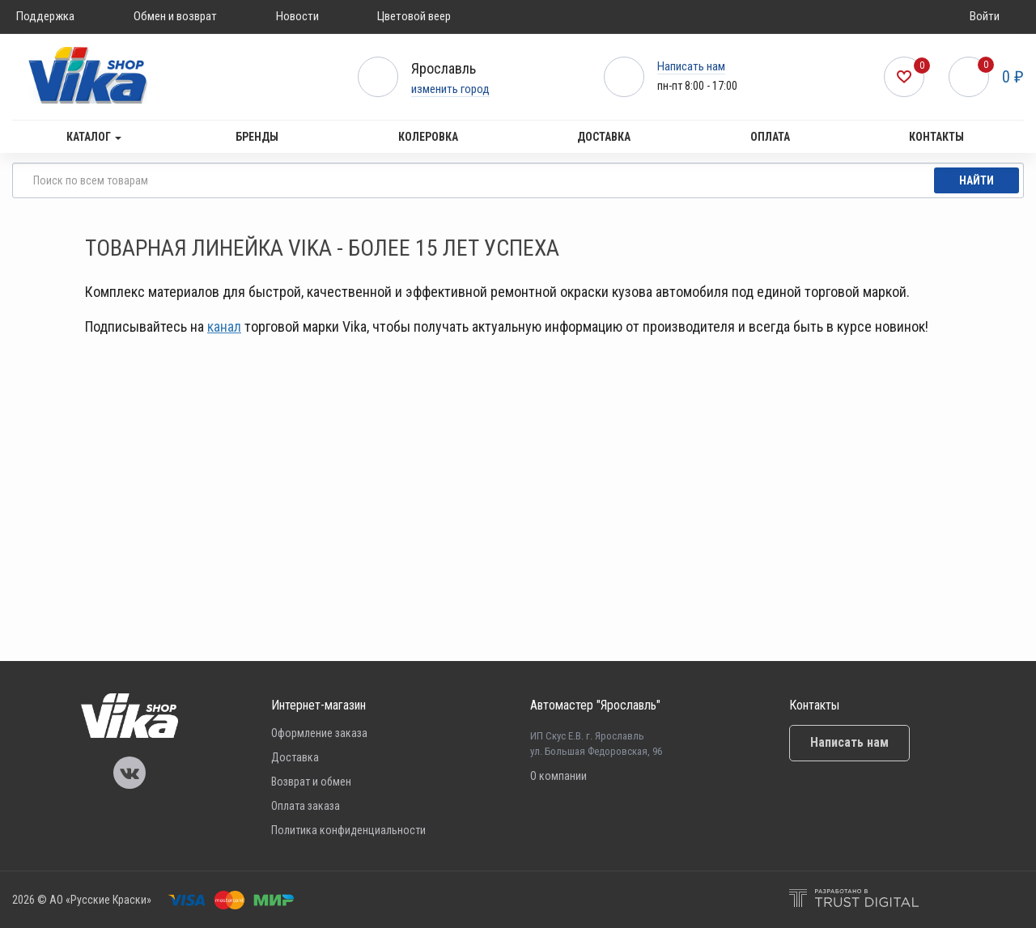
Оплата (770, 136)
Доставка (604, 136)
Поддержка (45, 16)
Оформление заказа (319, 733)
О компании (558, 775)
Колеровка (428, 136)
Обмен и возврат (175, 16)
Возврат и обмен (311, 781)
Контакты (936, 136)
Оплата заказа (305, 805)
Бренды (257, 136)
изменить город (450, 89)
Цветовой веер (414, 16)
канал (224, 326)
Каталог (93, 136)
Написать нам (691, 66)
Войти (985, 16)
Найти (976, 180)
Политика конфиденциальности (348, 830)
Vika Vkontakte (129, 772)
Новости (297, 16)
